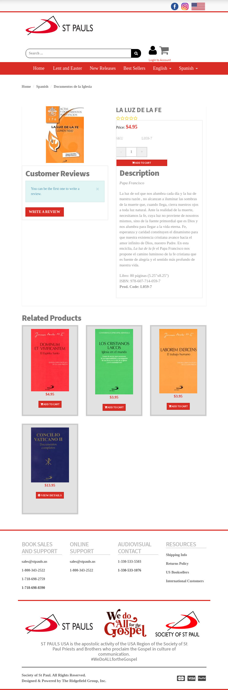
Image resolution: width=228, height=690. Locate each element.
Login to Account (160, 60)
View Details (50, 495)
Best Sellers (134, 68)
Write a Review (44, 212)
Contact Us (131, 80)
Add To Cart (50, 404)
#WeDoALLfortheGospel (114, 659)
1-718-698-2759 (33, 579)
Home (38, 68)
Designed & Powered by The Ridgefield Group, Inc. (64, 681)
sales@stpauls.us (34, 561)
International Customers (185, 581)
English (162, 68)
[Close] (97, 188)
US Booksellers (177, 572)
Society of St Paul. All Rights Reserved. (54, 675)
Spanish (188, 68)
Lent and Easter (67, 68)
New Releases (103, 68)
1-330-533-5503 (129, 561)
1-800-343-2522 (33, 570)
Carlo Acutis (101, 80)
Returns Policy (177, 564)
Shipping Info (176, 555)
